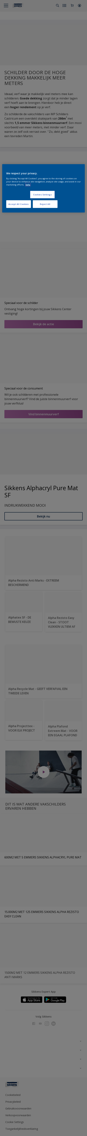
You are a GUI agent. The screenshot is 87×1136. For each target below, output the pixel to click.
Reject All (45, 204)
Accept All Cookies (18, 204)
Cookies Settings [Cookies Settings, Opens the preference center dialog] (42, 194)
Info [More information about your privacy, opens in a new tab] (28, 184)
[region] (43, 188)
